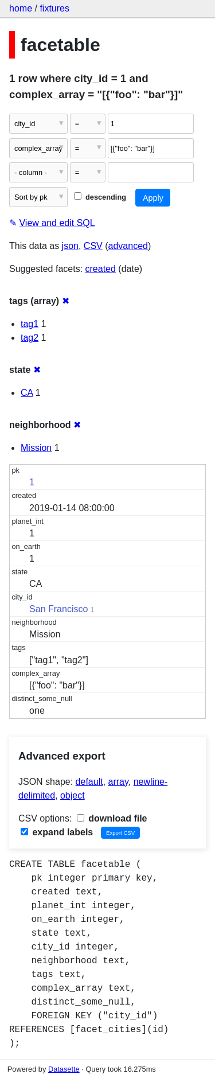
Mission (36, 448)
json (70, 246)
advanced (128, 246)
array (118, 782)
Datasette (64, 1069)
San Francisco (58, 609)
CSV (93, 246)
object (72, 795)
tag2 (29, 337)
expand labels (57, 832)
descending (100, 197)
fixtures (54, 8)
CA (27, 393)
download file (112, 818)
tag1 (29, 324)
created (100, 269)
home (20, 8)
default (89, 782)
